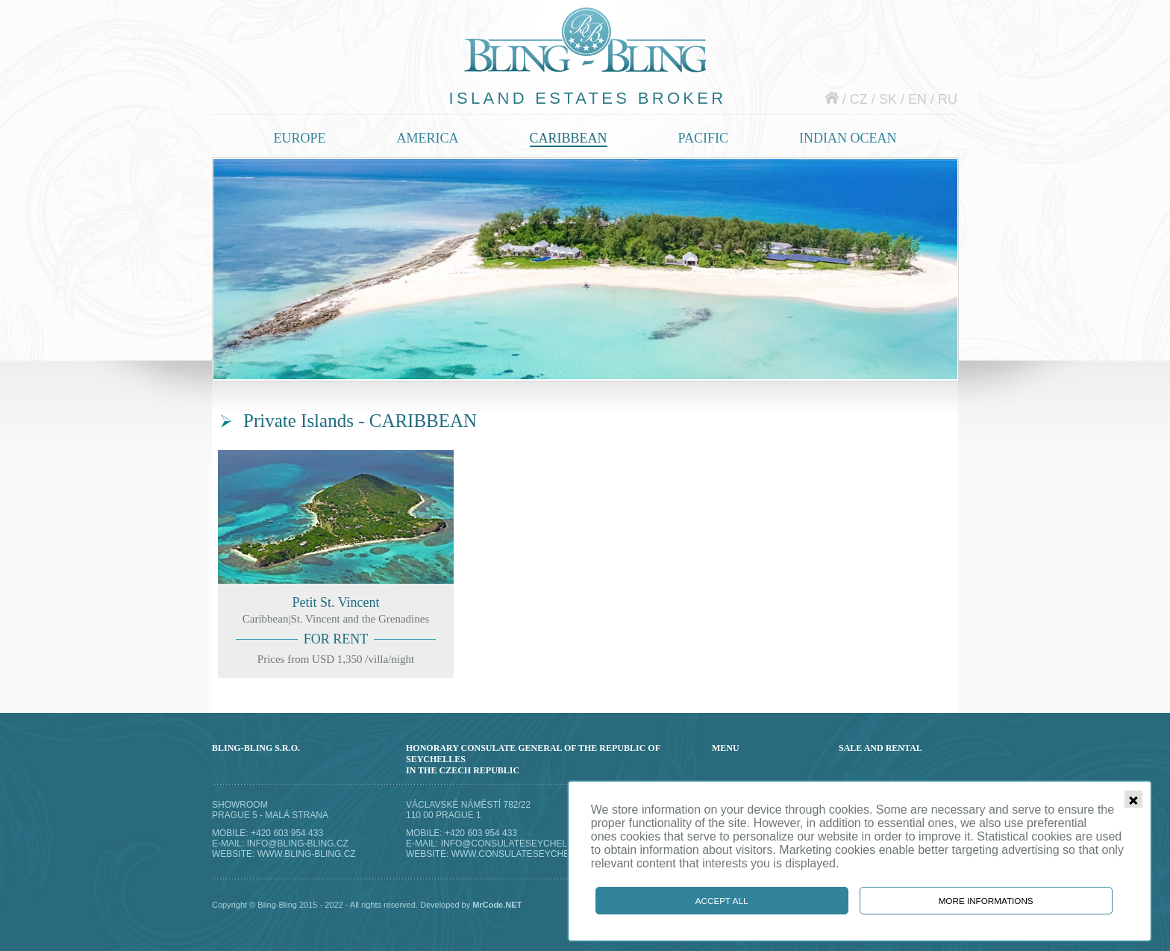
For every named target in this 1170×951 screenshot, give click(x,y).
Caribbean (568, 138)
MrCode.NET (497, 904)
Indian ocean (847, 138)
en (917, 99)
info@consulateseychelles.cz (519, 843)
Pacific (703, 138)
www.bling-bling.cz (306, 854)
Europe (300, 138)
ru (947, 99)
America (428, 138)
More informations (986, 900)
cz (859, 99)
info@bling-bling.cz (297, 843)
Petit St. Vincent (336, 564)
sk (888, 99)
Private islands (585, 269)
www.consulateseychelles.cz (528, 854)
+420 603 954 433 (287, 833)
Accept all (721, 900)
